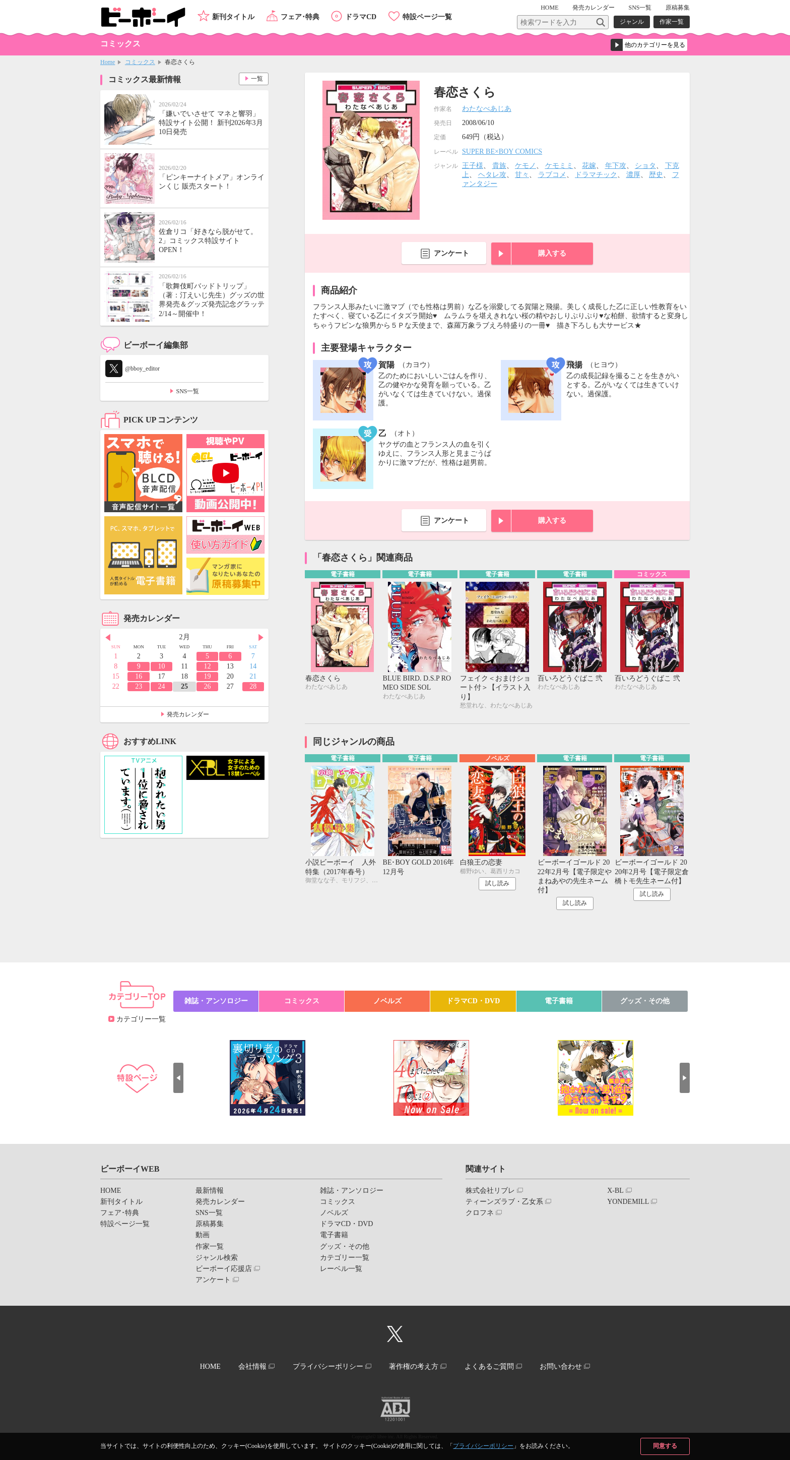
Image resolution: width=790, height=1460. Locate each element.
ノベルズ (387, 1001)
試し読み (497, 883)
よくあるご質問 (489, 1366)
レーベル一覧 (341, 1268)
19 (207, 676)
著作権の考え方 (413, 1366)
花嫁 (589, 165)
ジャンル (632, 21)
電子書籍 (559, 1001)
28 (252, 686)
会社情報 (252, 1366)
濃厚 (633, 174)
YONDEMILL (628, 1201)
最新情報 (209, 1190)
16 (138, 676)
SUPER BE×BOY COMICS (502, 151)
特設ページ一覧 (427, 17)
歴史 (656, 174)
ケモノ (525, 165)
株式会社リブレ (490, 1190)
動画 (202, 1235)
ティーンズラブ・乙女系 (504, 1201)
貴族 (499, 165)
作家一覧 (672, 21)
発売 (593, 7)
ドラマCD (360, 17)
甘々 (522, 174)
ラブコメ (552, 174)
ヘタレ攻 (492, 174)
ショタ (645, 165)
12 (207, 666)
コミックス (140, 62)
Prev (107, 637)
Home (107, 62)
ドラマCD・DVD (473, 1001)
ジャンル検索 (216, 1257)
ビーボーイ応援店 (223, 1268)
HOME (549, 7)
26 (207, 686)
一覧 (257, 78)
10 (161, 666)
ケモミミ (559, 165)
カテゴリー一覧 (141, 1019)
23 (138, 686)
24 (161, 686)
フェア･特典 (300, 17)
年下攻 (615, 165)
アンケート (451, 253)
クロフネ (480, 1212)
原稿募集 (678, 7)
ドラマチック (596, 174)
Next (261, 637)
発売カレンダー (188, 714)
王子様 (472, 165)
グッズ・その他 (645, 1001)
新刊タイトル (233, 17)
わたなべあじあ (486, 108)
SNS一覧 (639, 7)
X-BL (615, 1190)
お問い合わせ (561, 1366)
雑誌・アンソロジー (216, 1001)
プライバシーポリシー (483, 1445)
